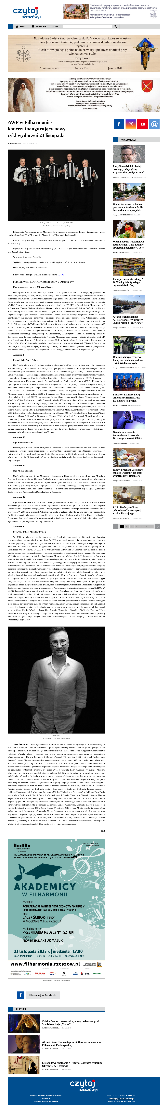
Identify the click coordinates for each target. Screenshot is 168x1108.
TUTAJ (60, 275)
